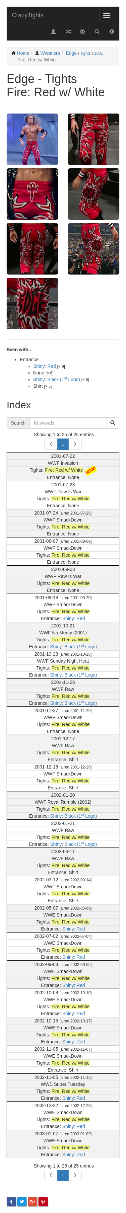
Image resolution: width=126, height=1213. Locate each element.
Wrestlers (50, 53)
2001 (98, 53)
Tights (85, 53)
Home (23, 53)
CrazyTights (27, 15)
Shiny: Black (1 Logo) (56, 379)
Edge (71, 53)
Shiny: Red (44, 366)
